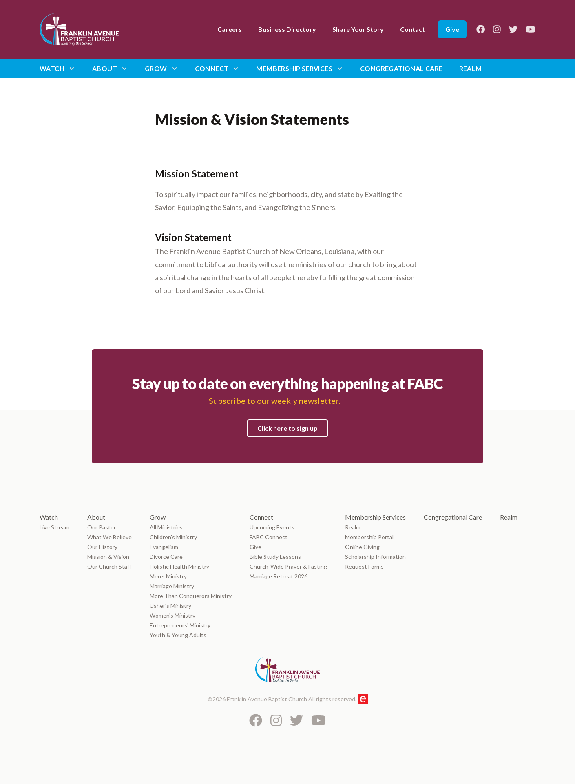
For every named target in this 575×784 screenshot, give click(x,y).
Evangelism (164, 546)
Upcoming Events (272, 527)
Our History (102, 546)
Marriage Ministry (172, 585)
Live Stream (54, 527)
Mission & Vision (108, 556)
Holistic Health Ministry (179, 566)
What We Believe (109, 537)
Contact (412, 29)
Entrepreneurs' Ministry (180, 625)
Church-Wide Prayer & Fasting (288, 566)
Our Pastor (101, 527)
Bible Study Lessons (275, 556)
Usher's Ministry (170, 605)
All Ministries (166, 527)
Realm (470, 68)
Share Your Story (358, 29)
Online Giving (362, 546)
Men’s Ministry (168, 576)
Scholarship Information (375, 556)
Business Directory (287, 29)
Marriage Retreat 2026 (278, 576)
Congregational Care (401, 68)
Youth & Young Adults (178, 634)
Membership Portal (369, 537)
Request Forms (364, 566)
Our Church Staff (109, 566)
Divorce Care (166, 556)
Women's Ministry (172, 615)
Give (452, 29)
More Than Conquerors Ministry (191, 595)
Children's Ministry (173, 537)
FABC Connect (269, 537)
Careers (229, 29)
